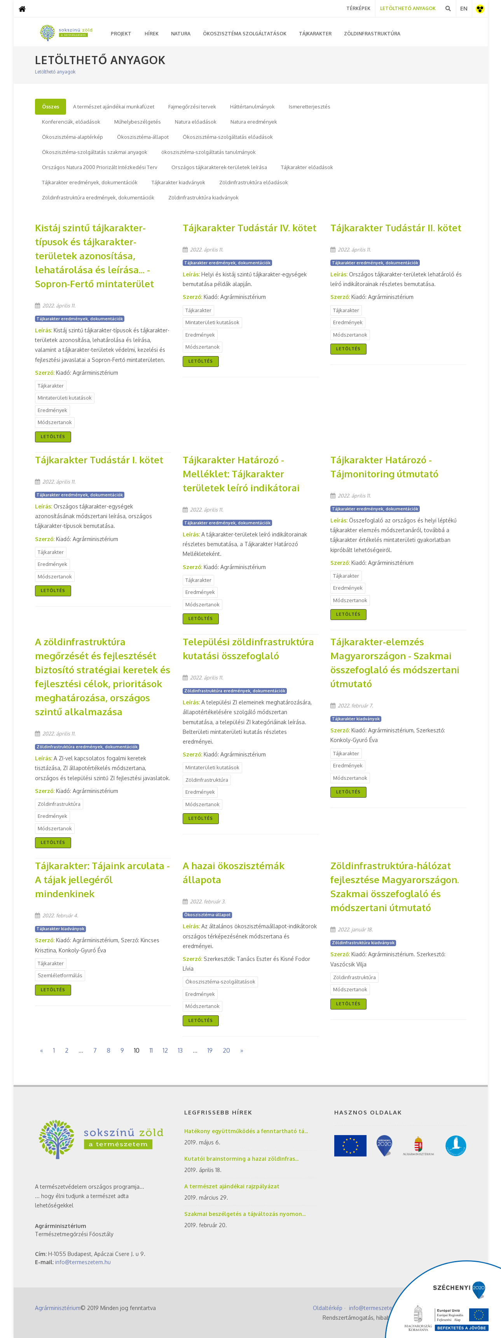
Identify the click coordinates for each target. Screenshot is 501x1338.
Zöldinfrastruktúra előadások (253, 182)
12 (165, 1050)
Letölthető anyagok (55, 72)
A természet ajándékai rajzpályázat (231, 1186)
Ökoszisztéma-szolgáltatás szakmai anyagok (94, 152)
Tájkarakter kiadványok (178, 182)
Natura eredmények (253, 122)
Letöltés (53, 436)
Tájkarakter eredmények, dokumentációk (90, 182)
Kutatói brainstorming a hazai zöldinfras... (241, 1158)
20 (226, 1050)
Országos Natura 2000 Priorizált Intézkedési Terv (99, 167)
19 (210, 1050)
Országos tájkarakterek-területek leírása (219, 167)
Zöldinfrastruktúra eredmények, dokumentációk (98, 197)
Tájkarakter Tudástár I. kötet (99, 460)
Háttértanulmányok (252, 106)
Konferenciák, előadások (71, 122)
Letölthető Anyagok (408, 8)
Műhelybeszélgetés (137, 122)
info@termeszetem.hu (83, 1261)
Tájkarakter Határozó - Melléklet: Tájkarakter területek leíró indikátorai (241, 474)
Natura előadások (195, 122)
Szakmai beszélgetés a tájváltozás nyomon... (244, 1213)
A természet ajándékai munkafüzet (113, 106)
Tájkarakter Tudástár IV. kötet (249, 228)
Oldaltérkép (327, 1307)
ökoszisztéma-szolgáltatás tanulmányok (208, 152)
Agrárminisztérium (57, 1307)
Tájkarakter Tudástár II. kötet (395, 228)
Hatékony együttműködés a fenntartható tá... (246, 1130)
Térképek (358, 8)
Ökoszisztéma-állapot (143, 137)
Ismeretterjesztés (309, 106)
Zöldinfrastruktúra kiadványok (203, 197)
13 (180, 1050)
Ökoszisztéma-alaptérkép (72, 137)
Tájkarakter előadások (307, 167)
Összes (50, 106)
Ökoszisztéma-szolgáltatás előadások (228, 137)
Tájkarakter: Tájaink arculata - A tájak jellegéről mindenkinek (102, 879)
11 (151, 1050)
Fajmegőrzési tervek (192, 106)
